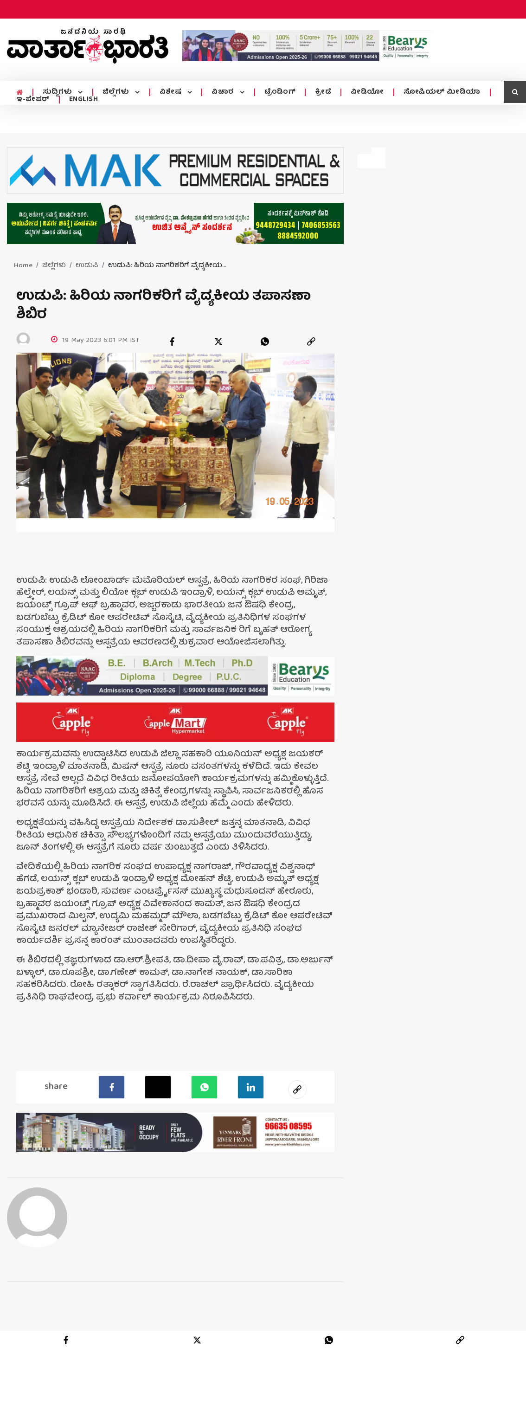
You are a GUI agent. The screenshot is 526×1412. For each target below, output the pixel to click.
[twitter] (218, 341)
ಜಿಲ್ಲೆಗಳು (115, 92)
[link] (311, 341)
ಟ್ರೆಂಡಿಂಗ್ (277, 92)
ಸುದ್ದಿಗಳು (58, 92)
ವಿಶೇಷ (170, 92)
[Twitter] (158, 1087)
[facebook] (172, 341)
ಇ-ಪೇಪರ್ (33, 99)
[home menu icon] (19, 93)
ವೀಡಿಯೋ (364, 92)
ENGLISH (83, 99)
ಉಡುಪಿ (87, 265)
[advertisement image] (306, 45)
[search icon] (515, 92)
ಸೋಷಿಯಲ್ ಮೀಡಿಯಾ (439, 92)
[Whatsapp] (204, 1087)
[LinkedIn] (250, 1087)
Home (23, 265)
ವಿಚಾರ (221, 92)
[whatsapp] (265, 341)
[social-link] (297, 1089)
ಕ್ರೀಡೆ (320, 92)
